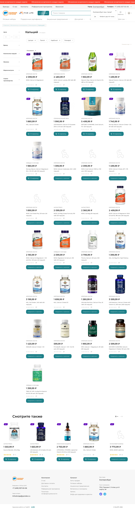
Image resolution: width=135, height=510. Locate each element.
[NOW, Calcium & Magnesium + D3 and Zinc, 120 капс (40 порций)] (37, 251)
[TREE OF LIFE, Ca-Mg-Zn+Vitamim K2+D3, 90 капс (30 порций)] (37, 384)
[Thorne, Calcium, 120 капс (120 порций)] (92, 251)
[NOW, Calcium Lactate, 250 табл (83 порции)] (65, 73)
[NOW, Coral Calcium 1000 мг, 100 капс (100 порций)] (92, 162)
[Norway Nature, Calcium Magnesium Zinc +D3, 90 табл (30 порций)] (37, 162)
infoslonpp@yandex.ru (21, 496)
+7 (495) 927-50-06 (121, 7)
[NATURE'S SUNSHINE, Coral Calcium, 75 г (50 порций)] (92, 117)
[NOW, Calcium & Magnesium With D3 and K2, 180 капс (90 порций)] (120, 206)
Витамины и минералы (19, 25)
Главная (6, 25)
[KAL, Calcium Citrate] (37, 117)
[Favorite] (120, 13)
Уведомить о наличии (62, 178)
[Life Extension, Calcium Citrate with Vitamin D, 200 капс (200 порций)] (120, 295)
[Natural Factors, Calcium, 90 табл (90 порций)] (120, 73)
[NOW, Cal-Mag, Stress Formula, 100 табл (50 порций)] (65, 206)
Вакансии (59, 7)
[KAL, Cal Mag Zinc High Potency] (120, 251)
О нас (15, 7)
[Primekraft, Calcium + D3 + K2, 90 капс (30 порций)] (65, 340)
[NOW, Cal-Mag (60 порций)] (92, 206)
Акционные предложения (79, 486)
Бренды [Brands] (6, 7)
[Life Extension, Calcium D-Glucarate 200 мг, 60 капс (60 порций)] (65, 117)
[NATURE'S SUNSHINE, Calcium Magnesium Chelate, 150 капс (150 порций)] (120, 340)
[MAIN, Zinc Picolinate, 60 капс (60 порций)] (14, 443)
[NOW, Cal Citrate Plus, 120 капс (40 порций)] (37, 206)
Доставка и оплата (48, 483)
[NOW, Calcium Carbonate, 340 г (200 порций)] (65, 162)
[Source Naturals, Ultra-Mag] (41, 443)
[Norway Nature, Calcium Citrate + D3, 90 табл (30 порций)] (120, 117)
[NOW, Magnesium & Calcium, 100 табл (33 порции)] (65, 251)
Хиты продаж (75, 480)
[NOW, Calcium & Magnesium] (37, 73)
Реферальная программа (42, 7)
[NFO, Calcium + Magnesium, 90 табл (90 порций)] (92, 340)
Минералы (33, 25)
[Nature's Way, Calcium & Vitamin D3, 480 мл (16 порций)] (92, 73)
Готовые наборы (76, 483)
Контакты (24, 7)
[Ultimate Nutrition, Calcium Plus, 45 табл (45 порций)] (92, 295)
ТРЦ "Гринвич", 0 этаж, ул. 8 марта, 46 (109, 488)
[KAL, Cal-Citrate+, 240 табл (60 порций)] (37, 295)
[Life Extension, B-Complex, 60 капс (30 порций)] (67, 443)
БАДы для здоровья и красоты (81, 494)
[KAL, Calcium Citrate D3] (65, 295)
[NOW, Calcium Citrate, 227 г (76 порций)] (120, 162)
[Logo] (10, 13)
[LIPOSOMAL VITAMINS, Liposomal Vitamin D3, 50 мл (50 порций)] (94, 443)
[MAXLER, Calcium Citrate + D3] (37, 340)
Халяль (72, 491)
